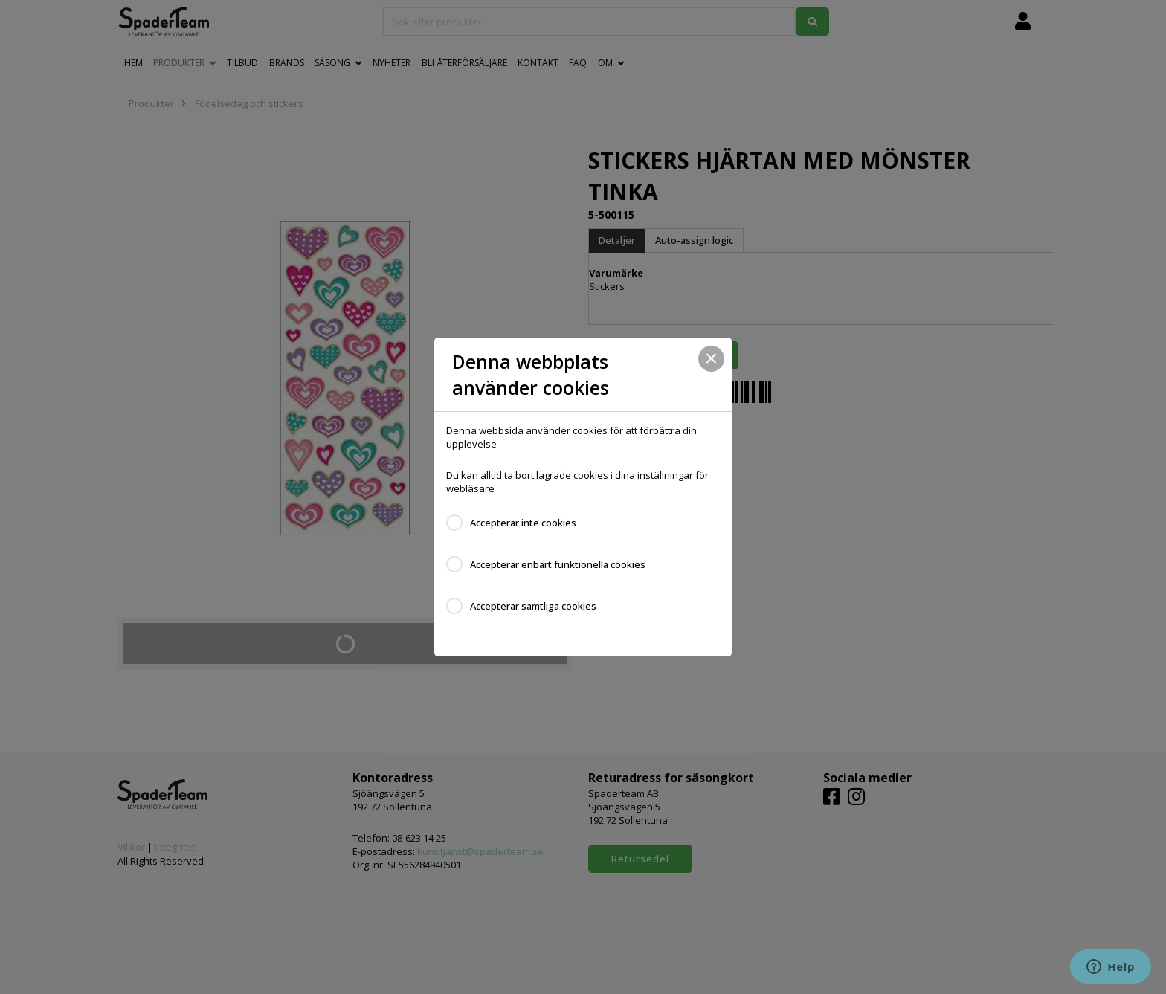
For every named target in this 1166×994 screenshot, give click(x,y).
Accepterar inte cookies (523, 522)
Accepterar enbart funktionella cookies (557, 564)
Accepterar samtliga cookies (533, 606)
